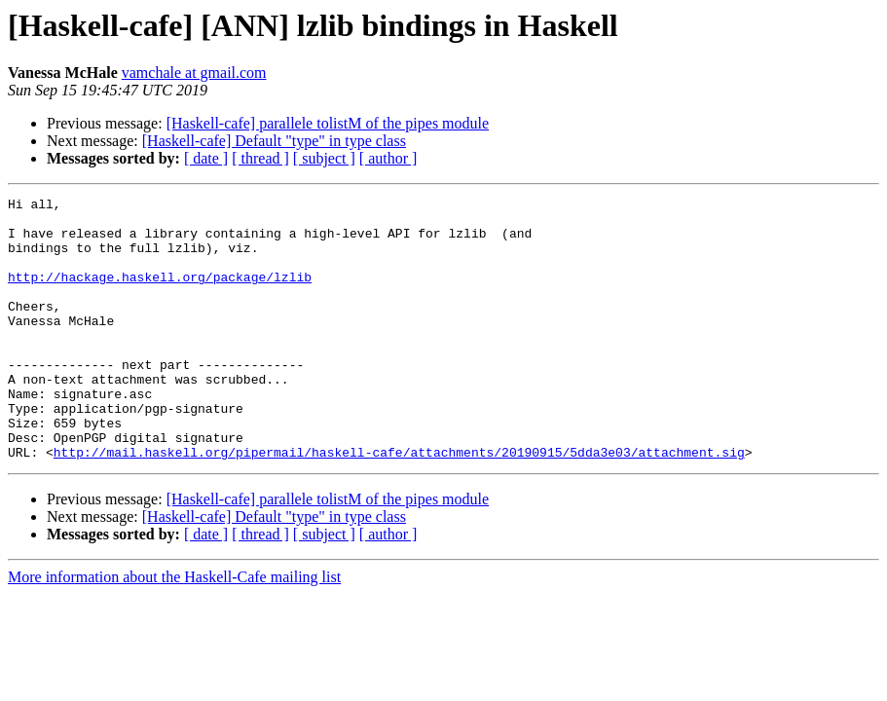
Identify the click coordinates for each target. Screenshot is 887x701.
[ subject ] (324, 158)
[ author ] (388, 158)
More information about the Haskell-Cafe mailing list (174, 629)
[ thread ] (260, 158)
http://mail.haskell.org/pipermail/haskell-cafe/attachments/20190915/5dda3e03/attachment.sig (399, 504)
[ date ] (206, 158)
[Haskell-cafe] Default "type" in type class (274, 140)
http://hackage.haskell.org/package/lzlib (160, 294)
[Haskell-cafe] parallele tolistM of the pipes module (327, 123)
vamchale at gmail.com (194, 72)
